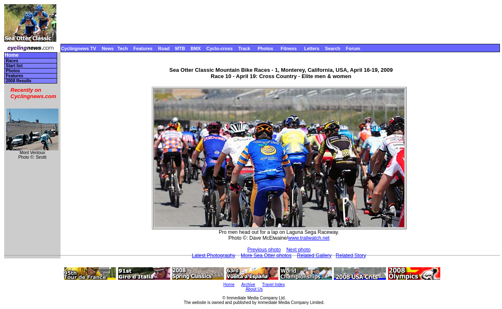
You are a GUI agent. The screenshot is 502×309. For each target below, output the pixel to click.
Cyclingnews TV (78, 48)
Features (143, 48)
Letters (312, 48)
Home (11, 55)
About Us (253, 289)
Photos (265, 48)
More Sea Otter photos (266, 255)
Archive (248, 284)
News (108, 48)
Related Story (351, 255)
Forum (353, 48)
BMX (196, 48)
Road (164, 48)
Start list (14, 65)
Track (244, 48)
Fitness (288, 48)
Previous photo (264, 250)
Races (12, 60)
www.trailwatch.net (308, 238)
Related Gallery (314, 255)
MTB (180, 48)
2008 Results (18, 81)
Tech (122, 48)
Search (333, 48)
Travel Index (273, 284)
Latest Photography (213, 255)
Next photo (298, 250)
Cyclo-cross (220, 48)
